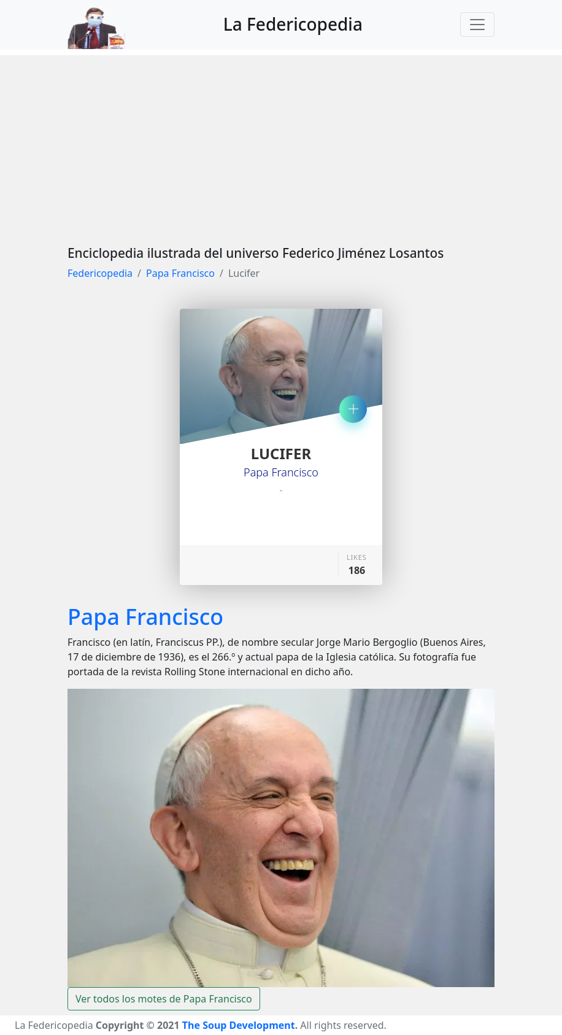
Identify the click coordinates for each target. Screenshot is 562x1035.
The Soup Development (238, 1025)
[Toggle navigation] (477, 24)
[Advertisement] (281, 141)
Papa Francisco (180, 273)
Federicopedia (100, 273)
